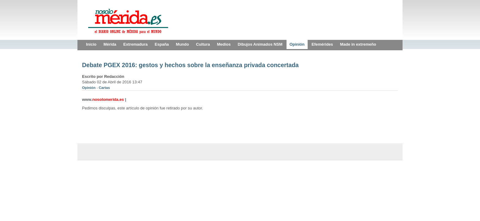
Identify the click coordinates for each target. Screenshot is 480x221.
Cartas (104, 88)
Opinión (89, 88)
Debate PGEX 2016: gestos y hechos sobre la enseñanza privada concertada (190, 65)
